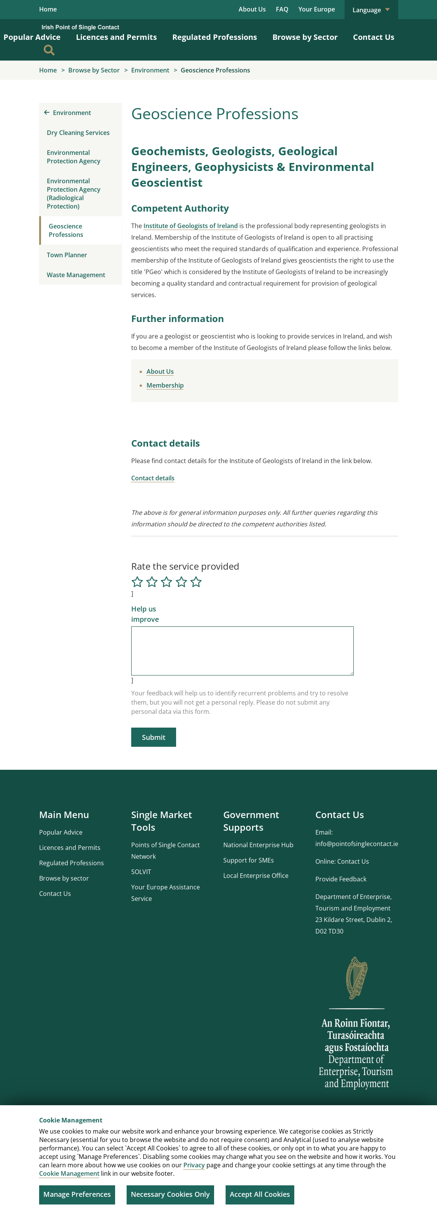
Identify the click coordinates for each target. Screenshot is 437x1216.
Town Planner (67, 255)
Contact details (153, 478)
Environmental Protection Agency (74, 156)
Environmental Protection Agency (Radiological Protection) (74, 193)
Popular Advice (60, 832)
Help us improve (145, 614)
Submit (153, 737)
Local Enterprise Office (256, 875)
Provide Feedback (340, 879)
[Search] (49, 51)
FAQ (282, 9)
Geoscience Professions (66, 230)
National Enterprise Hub (258, 845)
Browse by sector (64, 878)
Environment (67, 112)
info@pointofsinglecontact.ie (356, 844)
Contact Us (373, 37)
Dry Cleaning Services (78, 132)
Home (48, 9)
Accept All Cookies (260, 1194)
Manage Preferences (77, 1194)
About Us (252, 9)
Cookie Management (69, 1173)
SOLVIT (141, 872)
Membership (165, 385)
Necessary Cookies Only (170, 1194)
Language (371, 10)
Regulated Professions (214, 37)
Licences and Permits (116, 37)
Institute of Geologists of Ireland (190, 226)
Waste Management (76, 275)
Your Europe (316, 9)
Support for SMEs (248, 860)
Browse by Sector (305, 37)
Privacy (194, 1165)
